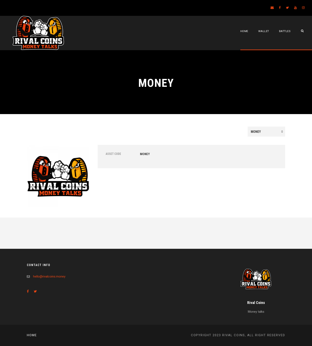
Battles (285, 31)
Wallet (263, 31)
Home (244, 31)
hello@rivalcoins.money (49, 276)
